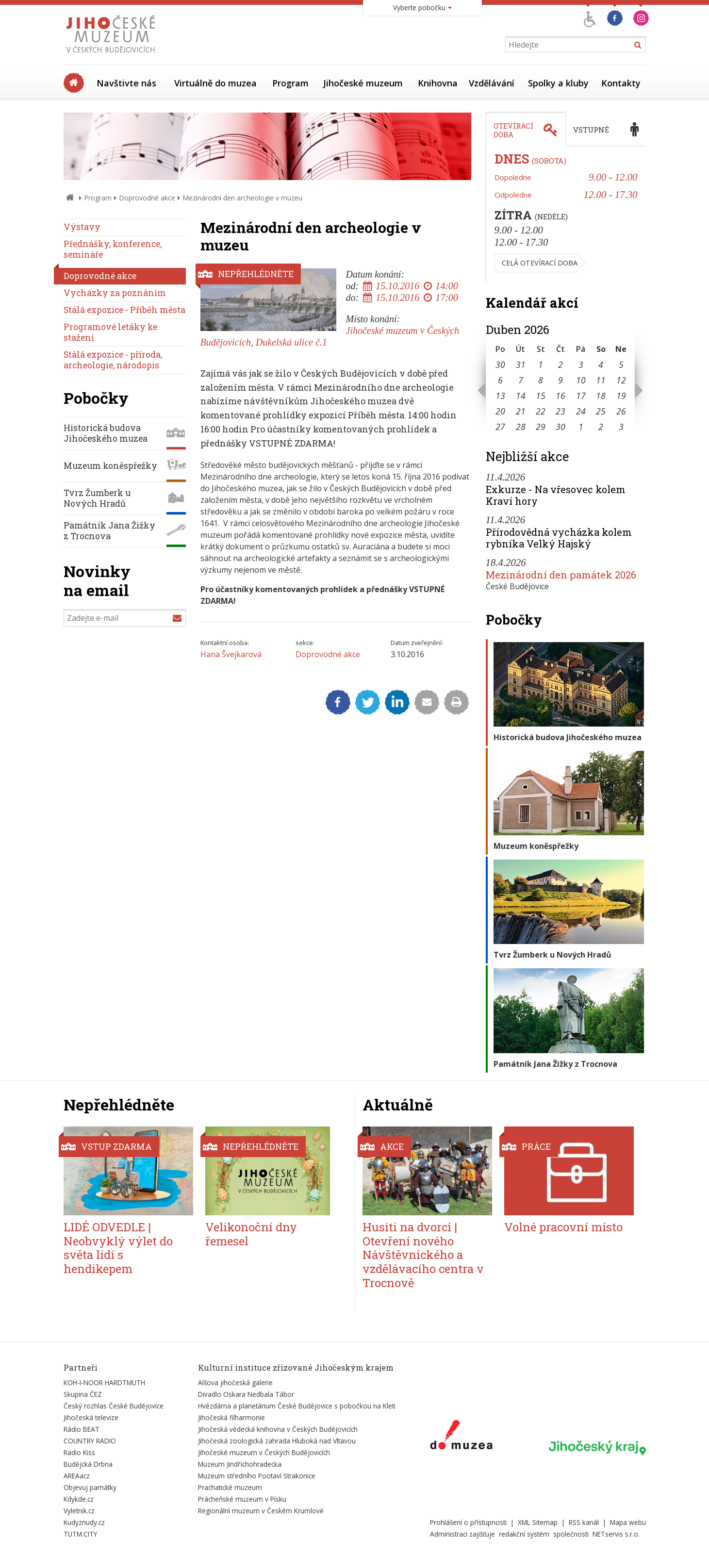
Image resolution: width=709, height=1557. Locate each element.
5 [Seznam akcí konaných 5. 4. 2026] (621, 364)
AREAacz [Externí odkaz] (77, 1475)
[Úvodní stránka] (113, 55)
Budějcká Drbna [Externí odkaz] (88, 1464)
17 (581, 395)
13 (500, 395)
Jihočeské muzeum (363, 83)
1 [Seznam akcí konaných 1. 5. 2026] (580, 426)
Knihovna (438, 83)
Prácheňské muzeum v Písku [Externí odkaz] (242, 1499)
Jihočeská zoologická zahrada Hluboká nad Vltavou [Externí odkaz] (277, 1440)
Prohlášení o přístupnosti (468, 1522)
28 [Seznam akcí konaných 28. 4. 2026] (521, 426)
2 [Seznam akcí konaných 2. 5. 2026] (600, 426)
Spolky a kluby (558, 83)
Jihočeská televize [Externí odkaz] (91, 1417)
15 (540, 395)
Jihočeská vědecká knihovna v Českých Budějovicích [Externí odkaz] (278, 1429)
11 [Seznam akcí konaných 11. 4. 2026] (601, 380)
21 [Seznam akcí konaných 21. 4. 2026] (521, 411)
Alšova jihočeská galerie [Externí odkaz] (235, 1382)
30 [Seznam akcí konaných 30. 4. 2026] (560, 426)
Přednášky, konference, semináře (113, 249)
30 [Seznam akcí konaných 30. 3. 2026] (500, 364)
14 (521, 395)
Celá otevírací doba (539, 262)
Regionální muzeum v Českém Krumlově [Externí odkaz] (261, 1510)
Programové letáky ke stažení (110, 332)
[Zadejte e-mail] (125, 618)
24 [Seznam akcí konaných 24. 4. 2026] (581, 411)
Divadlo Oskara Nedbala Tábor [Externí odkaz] (246, 1394)
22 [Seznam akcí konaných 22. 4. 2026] (540, 411)
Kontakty (621, 83)
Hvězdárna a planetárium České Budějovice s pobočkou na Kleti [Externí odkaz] (297, 1405)
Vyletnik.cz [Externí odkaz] (79, 1510)
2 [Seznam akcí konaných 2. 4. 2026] (560, 364)
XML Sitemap (538, 1522)
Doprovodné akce (147, 197)
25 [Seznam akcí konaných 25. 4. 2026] (601, 411)
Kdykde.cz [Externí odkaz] (79, 1499)
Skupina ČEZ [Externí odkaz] (83, 1394)
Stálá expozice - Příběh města (124, 309)
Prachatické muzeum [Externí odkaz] (230, 1487)
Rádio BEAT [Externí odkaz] (81, 1429)
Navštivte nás (126, 83)
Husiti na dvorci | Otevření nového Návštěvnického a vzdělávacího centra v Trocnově (423, 1255)
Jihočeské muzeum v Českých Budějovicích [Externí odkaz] (264, 1452)
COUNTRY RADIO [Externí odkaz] (90, 1440)
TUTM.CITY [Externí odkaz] (80, 1534)
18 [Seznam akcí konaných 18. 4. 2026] (601, 395)
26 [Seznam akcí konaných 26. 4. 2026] (621, 411)
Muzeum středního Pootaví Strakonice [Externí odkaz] (256, 1475)
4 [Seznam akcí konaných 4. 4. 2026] (600, 364)
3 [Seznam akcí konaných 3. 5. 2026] (621, 426)
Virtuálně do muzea (215, 83)
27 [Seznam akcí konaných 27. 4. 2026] (500, 426)
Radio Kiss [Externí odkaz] (79, 1452)
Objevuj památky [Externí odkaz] (90, 1487)
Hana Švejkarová (231, 654)
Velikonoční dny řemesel (251, 1234)
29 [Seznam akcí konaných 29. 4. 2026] (540, 426)
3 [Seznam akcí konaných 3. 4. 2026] (580, 364)
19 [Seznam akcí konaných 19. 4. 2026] (621, 395)
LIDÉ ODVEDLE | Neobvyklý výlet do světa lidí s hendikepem (118, 1247)
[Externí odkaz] (461, 1436)
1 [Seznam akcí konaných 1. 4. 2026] (540, 364)
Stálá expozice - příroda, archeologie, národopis (113, 360)
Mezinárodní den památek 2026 (561, 574)
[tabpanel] (566, 214)
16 (560, 395)
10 (581, 380)
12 (621, 380)
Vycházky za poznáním (115, 292)
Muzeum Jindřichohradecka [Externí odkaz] (239, 1464)
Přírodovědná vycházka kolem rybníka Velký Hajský (559, 538)
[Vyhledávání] (575, 44)
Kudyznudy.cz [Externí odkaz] (84, 1522)
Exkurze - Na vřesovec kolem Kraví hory (556, 495)
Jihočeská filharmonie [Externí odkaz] (231, 1417)
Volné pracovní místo (563, 1227)
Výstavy (82, 226)
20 (500, 411)
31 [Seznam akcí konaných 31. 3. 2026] (521, 364)
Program (290, 83)
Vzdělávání (491, 83)
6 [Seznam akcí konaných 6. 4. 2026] (500, 380)
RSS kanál (584, 1522)
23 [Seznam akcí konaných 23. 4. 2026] (560, 411)
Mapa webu (628, 1522)
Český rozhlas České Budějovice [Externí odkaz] (114, 1405)
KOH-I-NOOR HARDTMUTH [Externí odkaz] (104, 1382)
